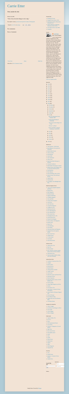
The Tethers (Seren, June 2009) (53, 27)
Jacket (48, 334)
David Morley (50, 154)
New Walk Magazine (51, 210)
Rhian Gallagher (50, 313)
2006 (49, 103)
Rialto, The (49, 224)
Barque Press (50, 190)
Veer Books (49, 238)
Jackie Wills (49, 156)
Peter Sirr (49, 247)
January (50, 139)
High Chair (49, 329)
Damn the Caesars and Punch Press (54, 274)
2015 (49, 86)
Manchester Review (51, 209)
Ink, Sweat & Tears (51, 330)
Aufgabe (49, 262)
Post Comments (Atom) (17, 63)
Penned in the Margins (51, 219)
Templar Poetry (50, 235)
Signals (48, 342)
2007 (49, 101)
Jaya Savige (49, 309)
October (50, 109)
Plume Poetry (50, 339)
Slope (48, 344)
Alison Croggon (50, 306)
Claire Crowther (50, 152)
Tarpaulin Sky (50, 347)
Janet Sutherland (50, 157)
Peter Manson (50, 171)
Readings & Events (51, 18)
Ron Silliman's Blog (51, 296)
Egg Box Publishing (51, 195)
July (50, 114)
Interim (48, 285)
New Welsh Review (51, 212)
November (51, 107)
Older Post (40, 61)
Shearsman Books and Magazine (53, 229)
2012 (49, 91)
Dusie (48, 321)
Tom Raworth (50, 179)
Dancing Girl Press (51, 276)
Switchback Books (51, 301)
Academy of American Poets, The (54, 261)
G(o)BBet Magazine (51, 197)
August (50, 112)
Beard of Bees (50, 264)
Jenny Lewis (49, 159)
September (51, 110)
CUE (48, 352)
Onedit (48, 337)
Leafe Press (49, 202)
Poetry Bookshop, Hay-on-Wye (53, 173)
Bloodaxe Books (50, 193)
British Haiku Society (51, 151)
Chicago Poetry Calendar (52, 269)
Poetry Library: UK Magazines (53, 220)
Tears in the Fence (51, 233)
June (50, 131)
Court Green (49, 272)
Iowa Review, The (51, 287)
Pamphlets (49, 29)
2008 (49, 99)
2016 (49, 84)
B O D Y (49, 319)
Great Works (49, 324)
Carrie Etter (16, 6)
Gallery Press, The (51, 245)
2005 (49, 141)
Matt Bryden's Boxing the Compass (54, 165)
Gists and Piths (50, 198)
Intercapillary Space (51, 332)
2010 (49, 95)
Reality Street (50, 222)
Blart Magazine (50, 192)
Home (25, 61)
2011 (49, 93)
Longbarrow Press (51, 207)
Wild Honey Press (51, 253)
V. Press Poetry (50, 237)
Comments (58, 366)
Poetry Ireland (50, 248)
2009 (49, 97)
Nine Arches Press (51, 214)
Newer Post (10, 61)
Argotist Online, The (51, 317)
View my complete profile (51, 79)
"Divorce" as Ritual (52, 125)
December (51, 105)
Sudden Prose (50, 358)
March (50, 137)
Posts (57, 363)
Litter (48, 335)
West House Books (51, 240)
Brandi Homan (50, 267)
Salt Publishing (50, 225)
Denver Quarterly (50, 278)
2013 (49, 90)
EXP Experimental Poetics (52, 323)
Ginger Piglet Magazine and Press (54, 284)
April (50, 135)
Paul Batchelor (50, 170)
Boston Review (50, 266)
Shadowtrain (49, 341)
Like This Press (50, 203)
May (50, 133)
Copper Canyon (50, 271)
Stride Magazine (50, 346)
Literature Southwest (51, 164)
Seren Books (49, 227)
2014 (49, 88)
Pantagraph (32, 21)
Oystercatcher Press (51, 217)
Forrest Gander (50, 282)
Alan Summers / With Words (53, 146)
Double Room (50, 354)
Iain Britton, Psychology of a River (54, 307)
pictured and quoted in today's (23, 21)
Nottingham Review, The (52, 215)
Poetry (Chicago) (50, 295)
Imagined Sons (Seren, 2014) (53, 20)
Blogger (39, 388)
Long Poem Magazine (51, 205)
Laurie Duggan (50, 311)
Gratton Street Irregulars (52, 200)
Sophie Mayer (50, 178)
